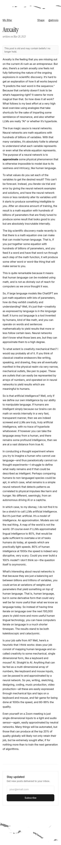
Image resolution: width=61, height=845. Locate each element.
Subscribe (30, 797)
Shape (40, 20)
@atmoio (53, 20)
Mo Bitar (7, 20)
